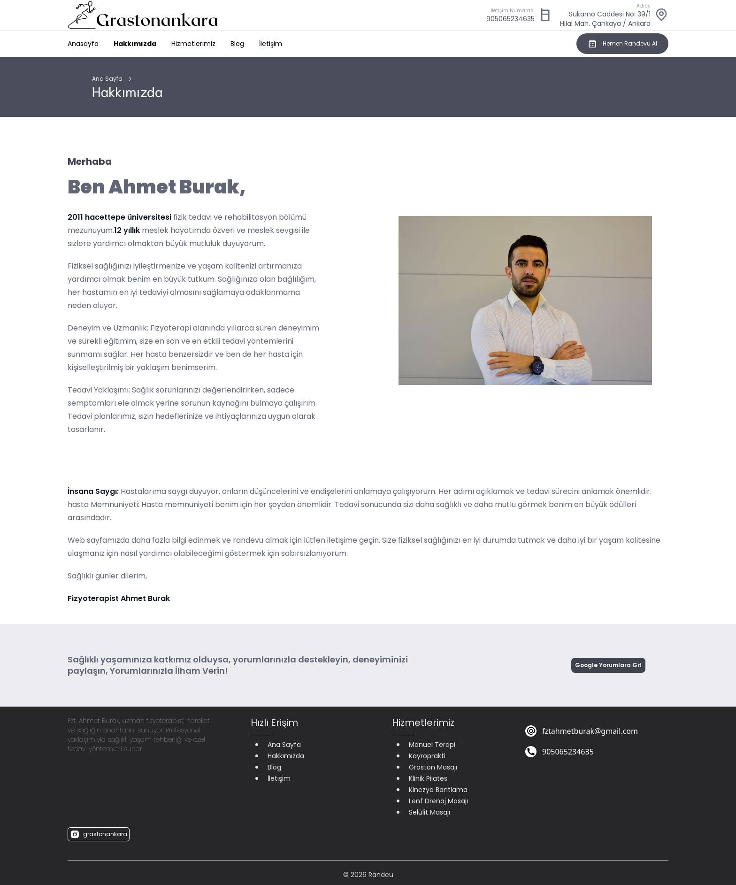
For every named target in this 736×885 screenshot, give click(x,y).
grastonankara (98, 834)
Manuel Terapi (432, 744)
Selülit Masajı (429, 812)
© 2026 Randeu (368, 874)
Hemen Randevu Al (622, 43)
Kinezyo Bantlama (438, 789)
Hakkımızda (135, 43)
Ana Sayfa (107, 79)
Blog (237, 43)
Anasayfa (83, 43)
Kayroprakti (427, 756)
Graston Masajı (433, 767)
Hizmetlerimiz (193, 43)
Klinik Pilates (428, 778)
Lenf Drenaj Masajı (438, 801)
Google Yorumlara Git (608, 665)
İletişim (270, 43)
